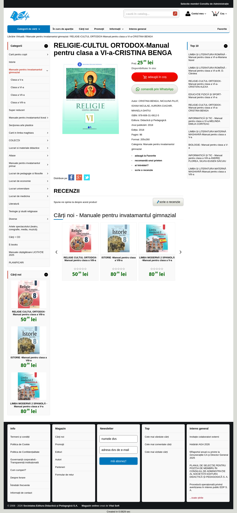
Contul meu (195, 13)
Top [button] (147, 428)
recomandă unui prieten (148, 160)
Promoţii (59, 444)
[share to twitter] (87, 177)
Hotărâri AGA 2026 (200, 444)
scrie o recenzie (144, 170)
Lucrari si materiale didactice (24, 148)
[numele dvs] (118, 439)
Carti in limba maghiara (21, 132)
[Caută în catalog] (175, 13)
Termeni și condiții (19, 436)
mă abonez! (118, 461)
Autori (58, 459)
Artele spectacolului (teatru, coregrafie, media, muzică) (23, 228)
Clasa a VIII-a (18, 102)
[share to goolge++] (79, 177)
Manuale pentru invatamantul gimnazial (25, 71)
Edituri (58, 452)
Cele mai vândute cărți (157, 436)
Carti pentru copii (18, 54)
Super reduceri (17, 110)
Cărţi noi (59, 436)
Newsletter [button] (106, 428)
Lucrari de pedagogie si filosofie (26, 173)
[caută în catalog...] (147, 13)
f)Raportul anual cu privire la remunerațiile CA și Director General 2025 (209, 455)
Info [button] (12, 428)
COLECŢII (14, 140)
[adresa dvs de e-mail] (118, 450)
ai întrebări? (141, 165)
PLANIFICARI (16, 262)
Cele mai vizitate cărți (156, 452)
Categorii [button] (16, 45)
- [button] (46, 46)
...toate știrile (196, 497)
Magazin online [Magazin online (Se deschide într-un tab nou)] (90, 505)
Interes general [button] (199, 428)
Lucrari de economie (20, 181)
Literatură (14, 203)
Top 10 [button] (194, 45)
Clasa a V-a (17, 79)
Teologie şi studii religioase (23, 211)
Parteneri (60, 467)
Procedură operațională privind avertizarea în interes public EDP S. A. (209, 487)
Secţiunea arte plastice (21, 125)
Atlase (12, 155)
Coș (218, 13)
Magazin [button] (60, 428)
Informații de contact (21, 492)
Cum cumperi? (18, 470)
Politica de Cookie (20, 444)
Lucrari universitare (19, 188)
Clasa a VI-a (17, 87)
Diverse (13, 219)
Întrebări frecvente (20, 485)
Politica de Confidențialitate (24, 452)
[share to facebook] (71, 177)
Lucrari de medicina (19, 196)
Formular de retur (64, 474)
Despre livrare (17, 477)
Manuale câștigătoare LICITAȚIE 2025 (26, 253)
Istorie (12, 62)
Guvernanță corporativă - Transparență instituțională (24, 461)
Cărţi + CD (14, 237)
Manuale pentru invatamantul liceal (27, 117)
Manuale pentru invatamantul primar (24, 164)
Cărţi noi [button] (16, 274)
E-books (13, 244)
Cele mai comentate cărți (158, 444)
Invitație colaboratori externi (204, 436)
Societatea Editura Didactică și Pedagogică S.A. (50, 505)
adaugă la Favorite (145, 155)
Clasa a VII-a (18, 95)
